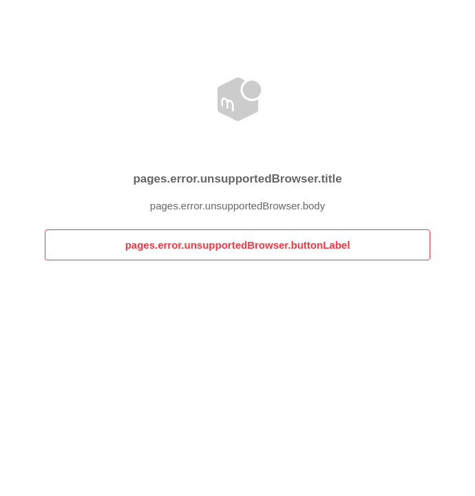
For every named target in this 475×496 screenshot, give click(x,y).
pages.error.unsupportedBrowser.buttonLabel (237, 245)
